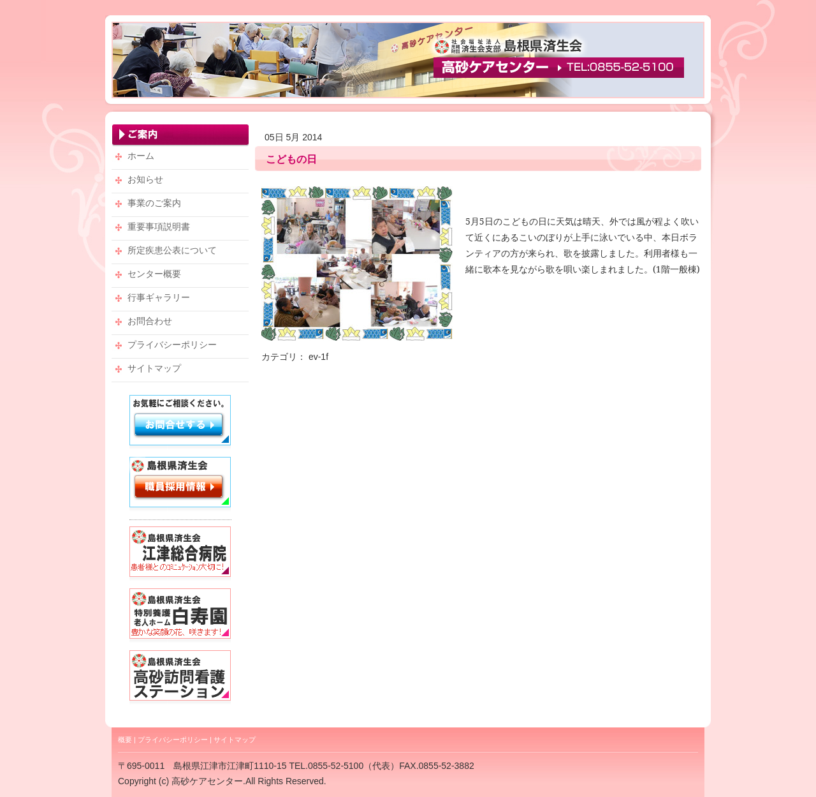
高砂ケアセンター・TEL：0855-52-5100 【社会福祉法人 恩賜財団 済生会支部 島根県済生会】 (408, 60)
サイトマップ (235, 739)
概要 (125, 739)
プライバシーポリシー (173, 739)
